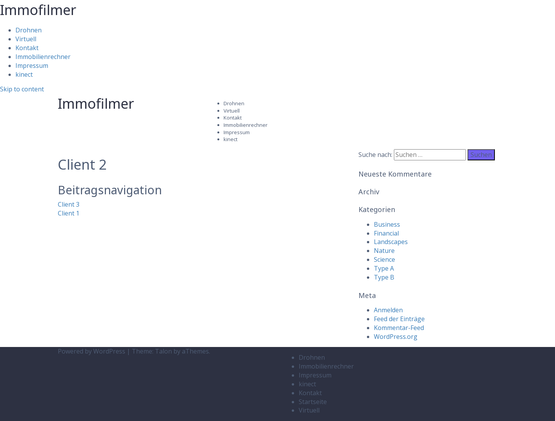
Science (384, 259)
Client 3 (68, 204)
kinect (24, 74)
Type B (384, 277)
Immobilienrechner (43, 56)
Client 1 (68, 213)
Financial (386, 233)
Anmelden (388, 310)
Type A (384, 268)
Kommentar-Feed (399, 327)
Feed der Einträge (399, 319)
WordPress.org (395, 336)
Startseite (313, 401)
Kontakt (27, 48)
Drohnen (28, 30)
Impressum (31, 65)
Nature (384, 250)
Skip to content (22, 89)
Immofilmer (38, 9)
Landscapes (391, 241)
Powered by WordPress (91, 351)
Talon (163, 351)
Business (387, 224)
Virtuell (25, 39)
